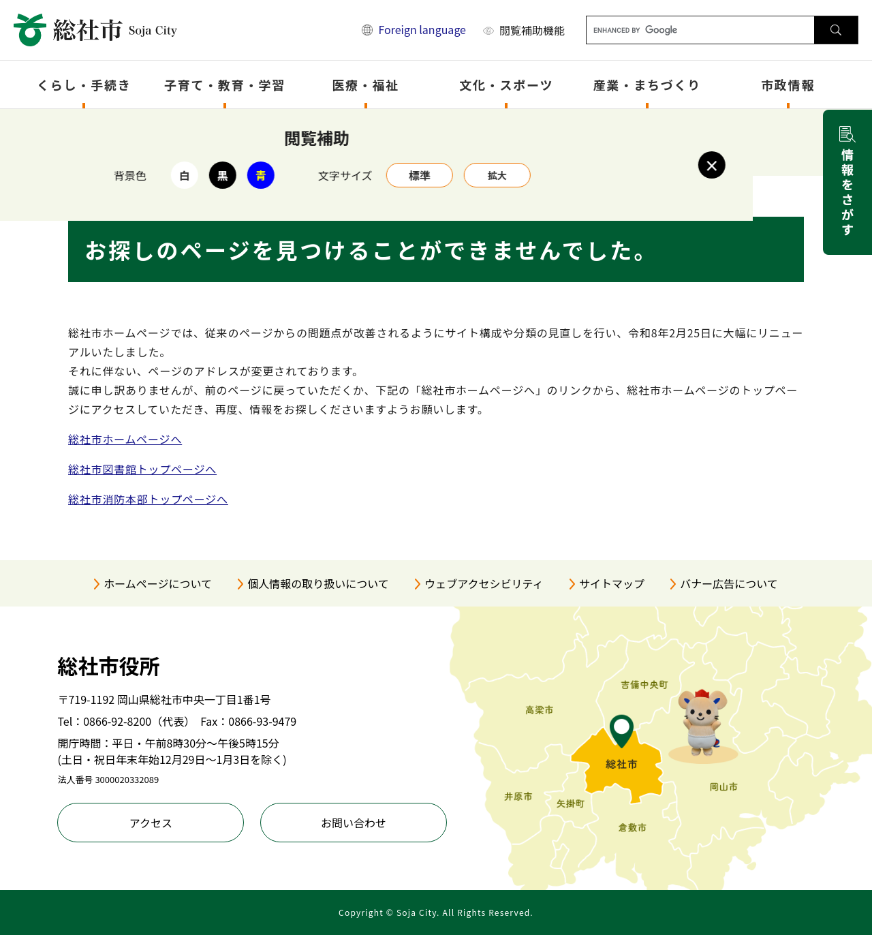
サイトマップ (611, 583)
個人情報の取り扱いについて (318, 583)
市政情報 (788, 84)
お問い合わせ (353, 822)
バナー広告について (729, 583)
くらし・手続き (84, 84)
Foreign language (422, 29)
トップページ (139, 127)
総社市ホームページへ (125, 439)
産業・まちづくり (647, 84)
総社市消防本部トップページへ (148, 499)
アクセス (150, 822)
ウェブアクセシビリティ (483, 583)
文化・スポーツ (506, 84)
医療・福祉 (365, 84)
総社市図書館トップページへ (142, 469)
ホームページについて (158, 583)
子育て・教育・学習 (224, 84)
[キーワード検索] (700, 30)
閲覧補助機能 (532, 30)
